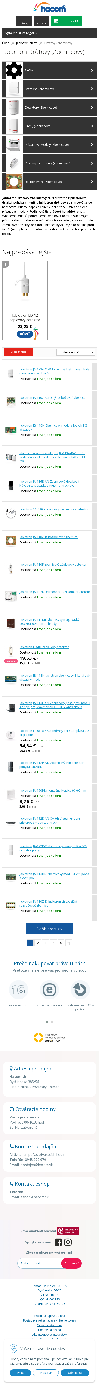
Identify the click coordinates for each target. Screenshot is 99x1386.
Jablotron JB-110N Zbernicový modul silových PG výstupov (53, 427)
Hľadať (24, 23)
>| (68, 943)
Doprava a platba (49, 1330)
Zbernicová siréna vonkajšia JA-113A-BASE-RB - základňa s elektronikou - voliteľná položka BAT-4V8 (53, 457)
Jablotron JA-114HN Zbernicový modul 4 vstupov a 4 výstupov (54, 876)
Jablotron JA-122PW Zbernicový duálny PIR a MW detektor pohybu (53, 848)
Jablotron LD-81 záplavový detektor (44, 647)
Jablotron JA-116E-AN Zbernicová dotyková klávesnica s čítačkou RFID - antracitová (49, 483)
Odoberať (71, 1263)
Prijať (20, 1372)
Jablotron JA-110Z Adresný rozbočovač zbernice (53, 398)
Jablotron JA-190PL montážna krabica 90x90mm (53, 790)
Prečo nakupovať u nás (49, 1316)
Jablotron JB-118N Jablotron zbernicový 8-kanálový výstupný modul (55, 677)
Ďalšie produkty (49, 928)
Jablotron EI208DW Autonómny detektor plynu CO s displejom (55, 733)
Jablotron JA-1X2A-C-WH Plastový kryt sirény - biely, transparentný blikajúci (55, 371)
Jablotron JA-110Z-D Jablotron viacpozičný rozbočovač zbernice (49, 903)
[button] (47, 1022)
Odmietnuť (75, 1372)
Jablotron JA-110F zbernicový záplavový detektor (53, 564)
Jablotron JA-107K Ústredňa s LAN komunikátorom (55, 592)
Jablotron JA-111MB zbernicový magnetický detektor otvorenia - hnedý (49, 621)
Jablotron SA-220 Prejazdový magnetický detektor (54, 509)
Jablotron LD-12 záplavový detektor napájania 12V (25, 320)
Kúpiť (25, 334)
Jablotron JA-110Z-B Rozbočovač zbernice (49, 537)
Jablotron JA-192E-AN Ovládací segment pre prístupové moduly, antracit (50, 820)
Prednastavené (69, 352)
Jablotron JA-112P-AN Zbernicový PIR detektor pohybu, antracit (52, 765)
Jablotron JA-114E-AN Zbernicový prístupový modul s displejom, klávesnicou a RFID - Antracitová (55, 705)
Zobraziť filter (18, 351)
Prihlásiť (41, 23)
